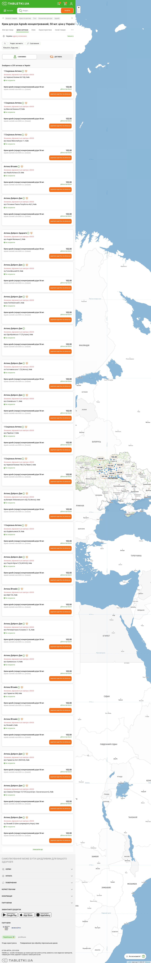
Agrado (57, 18)
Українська (7, 937)
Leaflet (129, 962)
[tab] (22, 30)
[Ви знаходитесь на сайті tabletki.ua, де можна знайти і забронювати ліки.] (15, 3)
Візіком (147, 962)
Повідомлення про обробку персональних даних (39, 943)
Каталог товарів (11, 18)
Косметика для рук (45, 18)
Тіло (34, 18)
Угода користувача (9, 943)
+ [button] (79, 8)
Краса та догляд (25, 18)
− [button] (79, 11)
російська (22, 937)
